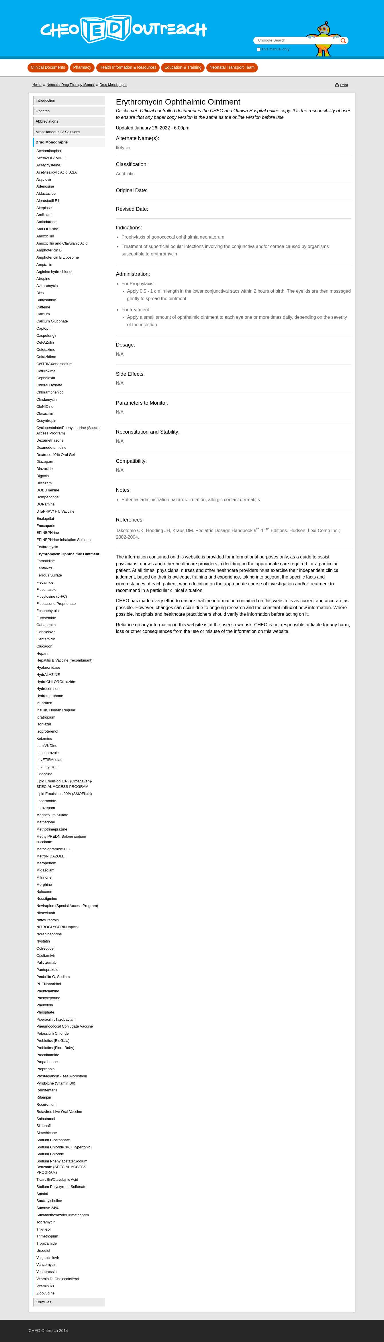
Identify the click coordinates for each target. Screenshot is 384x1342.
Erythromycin (47, 547)
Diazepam (44, 461)
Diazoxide (44, 469)
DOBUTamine (47, 490)
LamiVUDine (46, 745)
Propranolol (46, 1069)
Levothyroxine (48, 767)
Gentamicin (45, 639)
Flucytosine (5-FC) (51, 596)
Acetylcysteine (48, 165)
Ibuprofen (44, 703)
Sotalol (42, 1194)
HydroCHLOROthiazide (55, 682)
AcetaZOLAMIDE (50, 158)
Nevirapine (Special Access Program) (67, 906)
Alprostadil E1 (47, 200)
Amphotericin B (49, 250)
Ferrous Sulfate (49, 575)
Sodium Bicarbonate (53, 1140)
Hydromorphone (49, 696)
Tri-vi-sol (43, 1229)
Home (37, 85)
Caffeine (43, 307)
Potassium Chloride (52, 1033)
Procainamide (47, 1055)
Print (344, 85)
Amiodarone (46, 222)
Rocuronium (46, 1104)
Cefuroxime (45, 371)
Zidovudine (45, 1293)
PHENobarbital (48, 984)
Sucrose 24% (47, 1208)
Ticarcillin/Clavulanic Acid (57, 1179)
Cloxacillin (44, 413)
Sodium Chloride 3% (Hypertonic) (64, 1147)
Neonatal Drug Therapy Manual (71, 85)
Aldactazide (46, 193)
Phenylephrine (48, 998)
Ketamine (44, 738)
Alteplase (44, 208)
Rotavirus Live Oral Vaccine (59, 1111)
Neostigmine (46, 898)
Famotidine (45, 561)
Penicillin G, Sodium (53, 977)
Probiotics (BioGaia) (53, 1040)
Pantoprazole (47, 969)
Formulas (43, 1302)
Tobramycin (45, 1222)
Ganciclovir (45, 632)
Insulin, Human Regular (55, 710)
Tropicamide (46, 1243)
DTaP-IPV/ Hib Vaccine (55, 511)
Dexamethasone (50, 440)
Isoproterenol (47, 731)
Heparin (43, 653)
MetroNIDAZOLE (50, 856)
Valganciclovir (47, 1258)
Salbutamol (45, 1119)
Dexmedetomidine (51, 447)
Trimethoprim (47, 1236)
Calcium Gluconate (52, 321)
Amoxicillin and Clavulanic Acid (61, 243)
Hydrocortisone (48, 688)
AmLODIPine (47, 229)
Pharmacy (82, 67)
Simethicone (46, 1133)
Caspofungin (46, 335)
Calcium (43, 314)
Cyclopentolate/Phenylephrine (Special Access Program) (68, 431)
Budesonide (46, 300)
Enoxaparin (45, 526)
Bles (40, 293)
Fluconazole (46, 589)
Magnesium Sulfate (52, 815)
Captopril (43, 328)
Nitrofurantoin (47, 920)
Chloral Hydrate (49, 385)
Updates (43, 111)
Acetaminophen (49, 151)
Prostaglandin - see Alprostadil (61, 1076)
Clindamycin (46, 399)
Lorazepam (45, 808)
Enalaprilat (45, 518)
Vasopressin (46, 1272)
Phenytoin (44, 1005)
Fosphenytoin (47, 611)
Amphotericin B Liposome (57, 257)
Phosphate (45, 1012)
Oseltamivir (45, 955)
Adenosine (45, 186)
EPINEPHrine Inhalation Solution (63, 540)
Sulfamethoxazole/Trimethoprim (62, 1215)
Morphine (44, 884)
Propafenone (47, 1062)
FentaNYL (44, 568)
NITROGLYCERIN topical (57, 927)
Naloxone (44, 892)
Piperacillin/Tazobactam (56, 1019)
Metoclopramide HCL (53, 849)
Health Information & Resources (127, 67)
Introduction (45, 100)
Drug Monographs (113, 85)
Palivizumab (46, 962)
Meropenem (46, 863)
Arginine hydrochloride (54, 271)
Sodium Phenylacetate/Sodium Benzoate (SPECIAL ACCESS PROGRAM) (61, 1166)
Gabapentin (46, 625)
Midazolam (45, 870)
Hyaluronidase (48, 667)
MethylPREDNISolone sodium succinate (61, 839)
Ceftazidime (46, 357)
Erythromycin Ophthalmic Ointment (67, 554)
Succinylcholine (49, 1201)
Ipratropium (45, 717)
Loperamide (46, 801)
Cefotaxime (45, 349)
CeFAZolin (45, 342)
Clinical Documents (48, 67)
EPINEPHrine (47, 532)
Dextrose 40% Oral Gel (55, 454)
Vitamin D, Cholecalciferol (57, 1279)
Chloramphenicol (50, 392)
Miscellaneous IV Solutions (58, 132)
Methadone (45, 822)
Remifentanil (46, 1090)
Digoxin (42, 476)
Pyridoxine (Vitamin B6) (55, 1083)
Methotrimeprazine (51, 829)
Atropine (43, 278)
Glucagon (44, 646)
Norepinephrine (49, 934)
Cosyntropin (46, 420)
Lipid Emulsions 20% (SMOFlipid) (64, 794)
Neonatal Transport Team (231, 67)
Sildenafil (44, 1125)
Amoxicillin (45, 236)
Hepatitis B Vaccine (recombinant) (64, 660)
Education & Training (182, 67)
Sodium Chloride (50, 1154)
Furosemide (46, 618)
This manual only (275, 49)
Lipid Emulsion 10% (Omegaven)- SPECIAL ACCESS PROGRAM (64, 784)
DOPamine (45, 504)
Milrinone (44, 877)
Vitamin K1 (45, 1286)
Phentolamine (47, 991)
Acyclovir (43, 179)
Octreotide (45, 948)
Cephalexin (45, 378)
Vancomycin (46, 1264)
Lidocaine (44, 774)
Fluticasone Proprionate (56, 603)
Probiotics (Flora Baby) (55, 1048)
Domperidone (47, 497)
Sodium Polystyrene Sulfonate (61, 1186)
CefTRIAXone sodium (54, 364)
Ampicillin (44, 264)
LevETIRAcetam (50, 759)
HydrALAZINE (48, 674)
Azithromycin (47, 286)
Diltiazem (44, 483)
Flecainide (44, 582)
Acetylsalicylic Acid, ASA (56, 172)
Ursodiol (43, 1250)
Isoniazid (43, 724)
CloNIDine (44, 406)
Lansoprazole (47, 753)
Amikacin (44, 214)
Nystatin (43, 941)
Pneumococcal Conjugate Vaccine (64, 1026)
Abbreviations (47, 121)
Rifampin (43, 1097)
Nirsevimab (45, 913)
